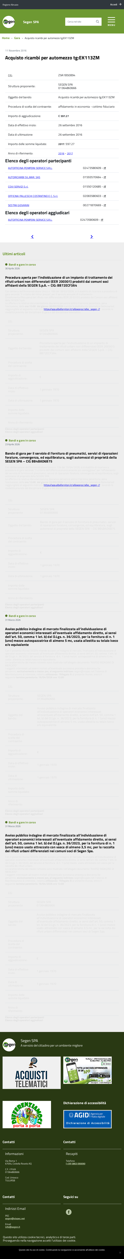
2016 (61, 153)
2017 (70, 153)
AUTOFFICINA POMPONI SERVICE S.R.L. (30, 168)
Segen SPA (31, 22)
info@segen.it (12, 1227)
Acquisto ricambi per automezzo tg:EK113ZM (52, 57)
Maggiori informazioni (64, 1254)
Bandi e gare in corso (22, 264)
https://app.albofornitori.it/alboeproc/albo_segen (70, 309)
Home (6, 38)
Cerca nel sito (74, 21)
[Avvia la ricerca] (97, 22)
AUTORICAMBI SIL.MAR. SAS (24, 177)
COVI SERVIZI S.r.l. (18, 187)
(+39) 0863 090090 (75, 1163)
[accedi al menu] (111, 21)
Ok (51, 1254)
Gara (17, 38)
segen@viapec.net (15, 1218)
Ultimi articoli (14, 254)
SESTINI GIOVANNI (18, 205)
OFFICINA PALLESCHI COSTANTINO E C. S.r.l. (33, 196)
